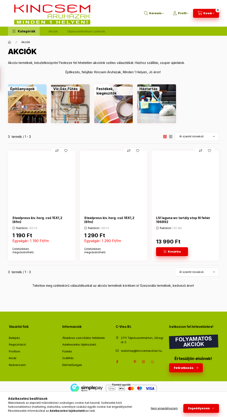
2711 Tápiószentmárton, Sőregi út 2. (142, 340)
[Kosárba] (172, 251)
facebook (117, 361)
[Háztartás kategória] (148, 89)
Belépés (14, 338)
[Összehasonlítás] (57, 150)
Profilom (14, 351)
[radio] (170, 136)
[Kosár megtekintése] (206, 13)
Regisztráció (17, 344)
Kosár (13, 358)
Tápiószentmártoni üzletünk (86, 31)
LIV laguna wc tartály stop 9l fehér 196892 (183, 220)
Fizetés (67, 351)
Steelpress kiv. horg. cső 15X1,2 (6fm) (37, 220)
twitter (125, 361)
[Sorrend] (197, 136)
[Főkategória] (9, 42)
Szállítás (68, 358)
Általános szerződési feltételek (83, 338)
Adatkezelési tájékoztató (79, 344)
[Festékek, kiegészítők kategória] (113, 91)
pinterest (134, 361)
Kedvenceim (17, 365)
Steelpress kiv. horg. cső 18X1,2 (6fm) (109, 220)
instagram (143, 361)
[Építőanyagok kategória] (22, 89)
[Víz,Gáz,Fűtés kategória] (65, 89)
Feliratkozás (184, 368)
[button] (24, 31)
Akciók (53, 31)
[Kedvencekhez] (65, 150)
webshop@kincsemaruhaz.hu (141, 350)
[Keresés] (153, 13)
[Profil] (180, 13)
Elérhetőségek (72, 365)
